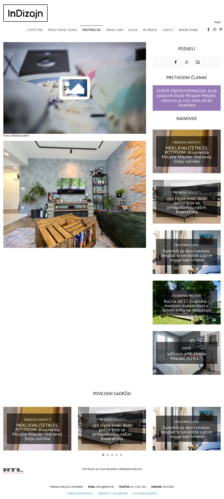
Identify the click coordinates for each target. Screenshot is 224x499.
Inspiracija (91, 30)
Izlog (133, 30)
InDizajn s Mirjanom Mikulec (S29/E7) (186, 356)
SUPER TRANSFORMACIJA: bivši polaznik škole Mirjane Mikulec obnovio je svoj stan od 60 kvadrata (186, 97)
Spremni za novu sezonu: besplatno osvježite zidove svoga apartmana (186, 255)
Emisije (186, 348)
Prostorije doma (62, 30)
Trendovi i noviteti (187, 142)
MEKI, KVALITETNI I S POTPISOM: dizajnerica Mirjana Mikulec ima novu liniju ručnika (187, 154)
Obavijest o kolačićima (113, 493)
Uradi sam (114, 30)
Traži (217, 22)
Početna (35, 30)
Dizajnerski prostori (186, 295)
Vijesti (168, 30)
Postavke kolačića (145, 493)
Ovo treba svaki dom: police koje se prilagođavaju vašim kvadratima (186, 204)
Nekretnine (188, 30)
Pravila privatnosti (80, 493)
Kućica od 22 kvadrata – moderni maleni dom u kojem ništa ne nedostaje (186, 305)
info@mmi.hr (105, 486)
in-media (150, 30)
